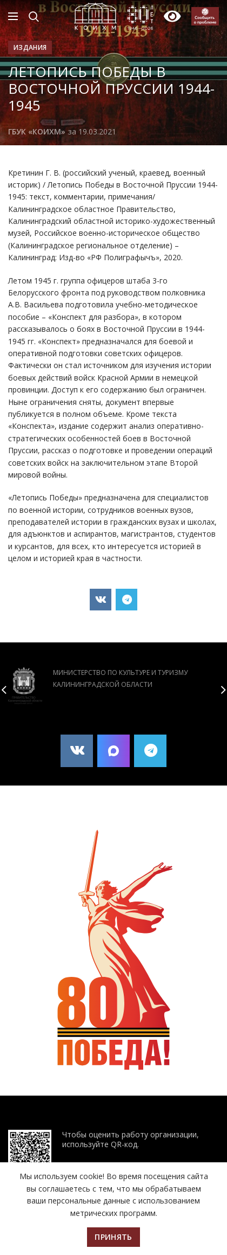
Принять (113, 1237)
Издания (30, 47)
